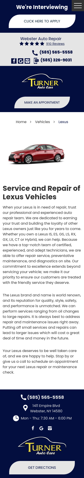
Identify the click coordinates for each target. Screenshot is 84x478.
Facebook (14, 61)
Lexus (63, 121)
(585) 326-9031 (56, 60)
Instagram (27, 61)
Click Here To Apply (42, 21)
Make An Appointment (42, 102)
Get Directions (42, 467)
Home (21, 121)
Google (20, 61)
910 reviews (55, 43)
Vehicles (42, 121)
